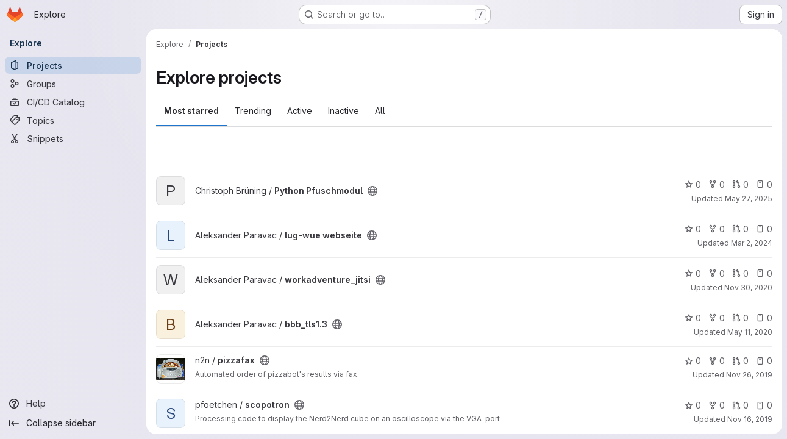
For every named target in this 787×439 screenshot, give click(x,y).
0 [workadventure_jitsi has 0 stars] (693, 273)
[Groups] (73, 83)
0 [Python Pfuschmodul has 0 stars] (693, 184)
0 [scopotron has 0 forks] (716, 405)
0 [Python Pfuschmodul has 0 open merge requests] (740, 184)
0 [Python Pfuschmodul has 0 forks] (716, 184)
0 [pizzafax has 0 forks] (716, 360)
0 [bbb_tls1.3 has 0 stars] (693, 318)
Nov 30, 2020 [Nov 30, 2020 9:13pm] (748, 287)
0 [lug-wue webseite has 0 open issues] (764, 229)
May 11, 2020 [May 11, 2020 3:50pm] (749, 332)
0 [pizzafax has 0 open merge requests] (740, 360)
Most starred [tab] (191, 110)
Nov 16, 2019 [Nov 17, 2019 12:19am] (749, 419)
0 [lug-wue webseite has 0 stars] (693, 229)
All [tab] (380, 110)
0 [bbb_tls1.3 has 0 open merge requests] (740, 318)
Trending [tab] (253, 110)
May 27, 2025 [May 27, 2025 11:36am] (748, 198)
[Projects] (73, 65)
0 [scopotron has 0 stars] (693, 405)
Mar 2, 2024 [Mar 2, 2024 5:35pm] (751, 243)
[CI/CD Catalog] (73, 101)
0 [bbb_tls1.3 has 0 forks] (716, 318)
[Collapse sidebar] (73, 423)
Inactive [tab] (343, 110)
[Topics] (73, 120)
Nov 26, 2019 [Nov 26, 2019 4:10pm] (749, 374)
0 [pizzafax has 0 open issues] (764, 360)
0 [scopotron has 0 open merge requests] (740, 405)
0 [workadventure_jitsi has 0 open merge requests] (740, 273)
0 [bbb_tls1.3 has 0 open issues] (764, 318)
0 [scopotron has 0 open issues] (764, 405)
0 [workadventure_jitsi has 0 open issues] (764, 273)
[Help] (73, 403)
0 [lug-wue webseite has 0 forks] (716, 229)
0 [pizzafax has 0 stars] (693, 360)
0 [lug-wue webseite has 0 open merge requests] (740, 229)
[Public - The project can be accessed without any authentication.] (372, 191)
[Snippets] (73, 138)
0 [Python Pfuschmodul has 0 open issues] (764, 184)
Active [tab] (299, 110)
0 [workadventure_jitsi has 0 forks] (716, 273)
